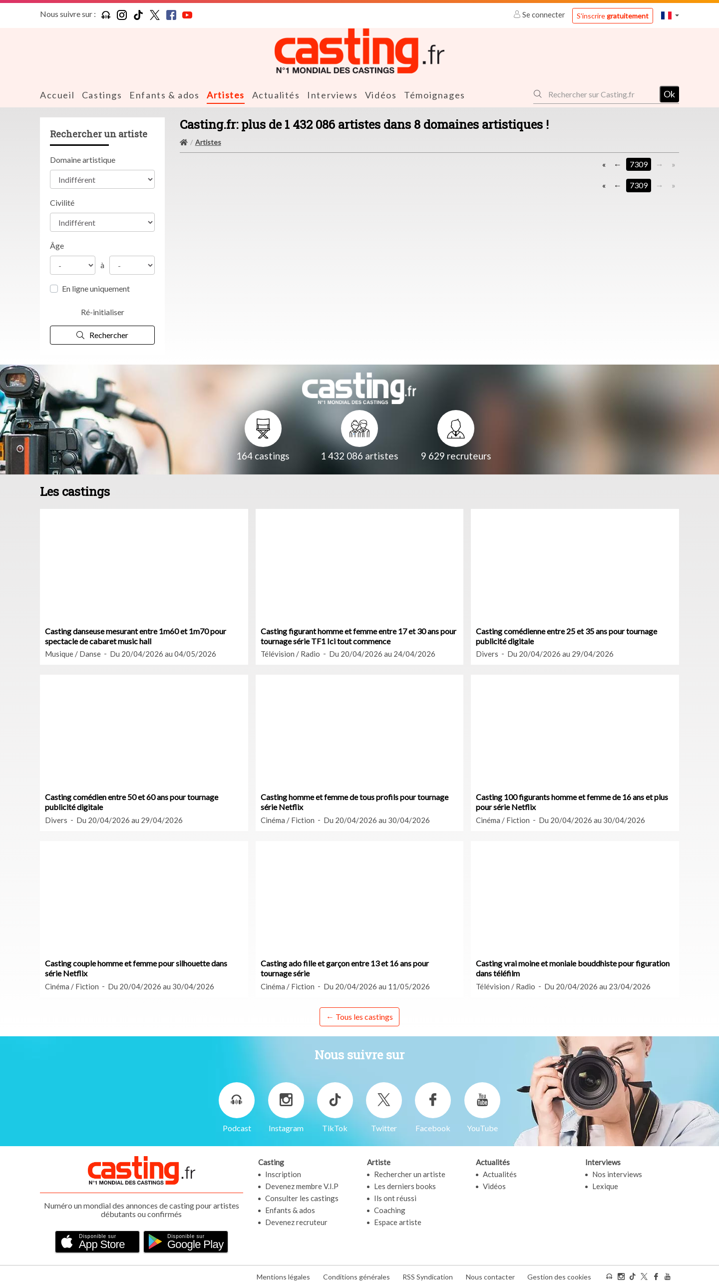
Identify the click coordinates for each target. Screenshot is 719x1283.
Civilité (62, 202)
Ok (669, 93)
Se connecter (540, 14)
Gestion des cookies (559, 1272)
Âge (57, 245)
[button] (670, 15)
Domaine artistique (82, 159)
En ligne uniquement (96, 288)
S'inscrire (613, 15)
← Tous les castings (359, 1015)
